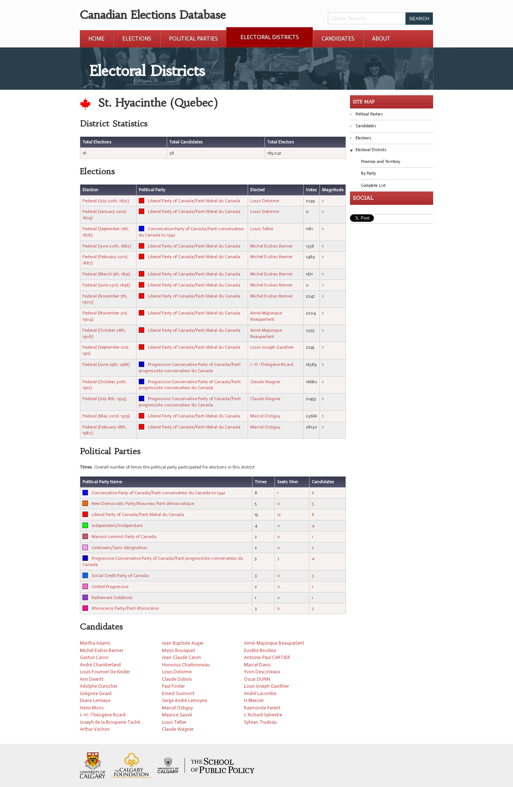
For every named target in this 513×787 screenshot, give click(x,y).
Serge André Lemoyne (184, 700)
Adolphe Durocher (98, 686)
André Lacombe (260, 693)
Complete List (373, 185)
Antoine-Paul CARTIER (267, 657)
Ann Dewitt (91, 679)
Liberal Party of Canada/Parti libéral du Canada (194, 200)
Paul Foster (173, 686)
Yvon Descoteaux (262, 671)
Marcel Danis (257, 664)
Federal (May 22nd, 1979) (106, 416)
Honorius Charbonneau (186, 664)
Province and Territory (380, 161)
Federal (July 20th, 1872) (105, 200)
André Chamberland (100, 664)
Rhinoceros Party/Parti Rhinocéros (125, 608)
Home (96, 38)
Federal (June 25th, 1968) (106, 364)
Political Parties (193, 38)
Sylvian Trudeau (260, 722)
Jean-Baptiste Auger (183, 643)
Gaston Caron (94, 657)
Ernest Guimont (178, 693)
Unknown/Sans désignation (119, 547)
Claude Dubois (177, 679)
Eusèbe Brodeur (260, 650)
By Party (368, 173)
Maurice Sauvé (177, 714)
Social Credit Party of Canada (120, 575)
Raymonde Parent (262, 708)
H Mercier (254, 700)
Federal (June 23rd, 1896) (106, 285)
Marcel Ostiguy (265, 416)
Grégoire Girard (96, 693)
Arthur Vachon (95, 729)
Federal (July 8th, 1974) (104, 398)
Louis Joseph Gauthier (272, 347)
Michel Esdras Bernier (271, 246)
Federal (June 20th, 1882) (106, 246)
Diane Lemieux (95, 700)
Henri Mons (91, 708)
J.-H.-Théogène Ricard (271, 364)
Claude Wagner (265, 381)
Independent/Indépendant (117, 525)
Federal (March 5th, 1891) (106, 274)
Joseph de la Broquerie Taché (110, 722)
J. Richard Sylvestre (263, 714)
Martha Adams (95, 643)
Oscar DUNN (257, 679)
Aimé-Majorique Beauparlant (274, 643)
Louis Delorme (264, 200)
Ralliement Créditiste (112, 597)
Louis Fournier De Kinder (105, 671)
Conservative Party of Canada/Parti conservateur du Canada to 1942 (158, 492)
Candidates (338, 38)
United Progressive (110, 586)
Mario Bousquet (178, 650)
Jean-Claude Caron (181, 657)
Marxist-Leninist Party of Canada (124, 536)
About (381, 38)
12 (279, 514)
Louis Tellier (261, 228)
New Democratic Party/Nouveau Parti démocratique (143, 503)
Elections (136, 38)
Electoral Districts (269, 37)
